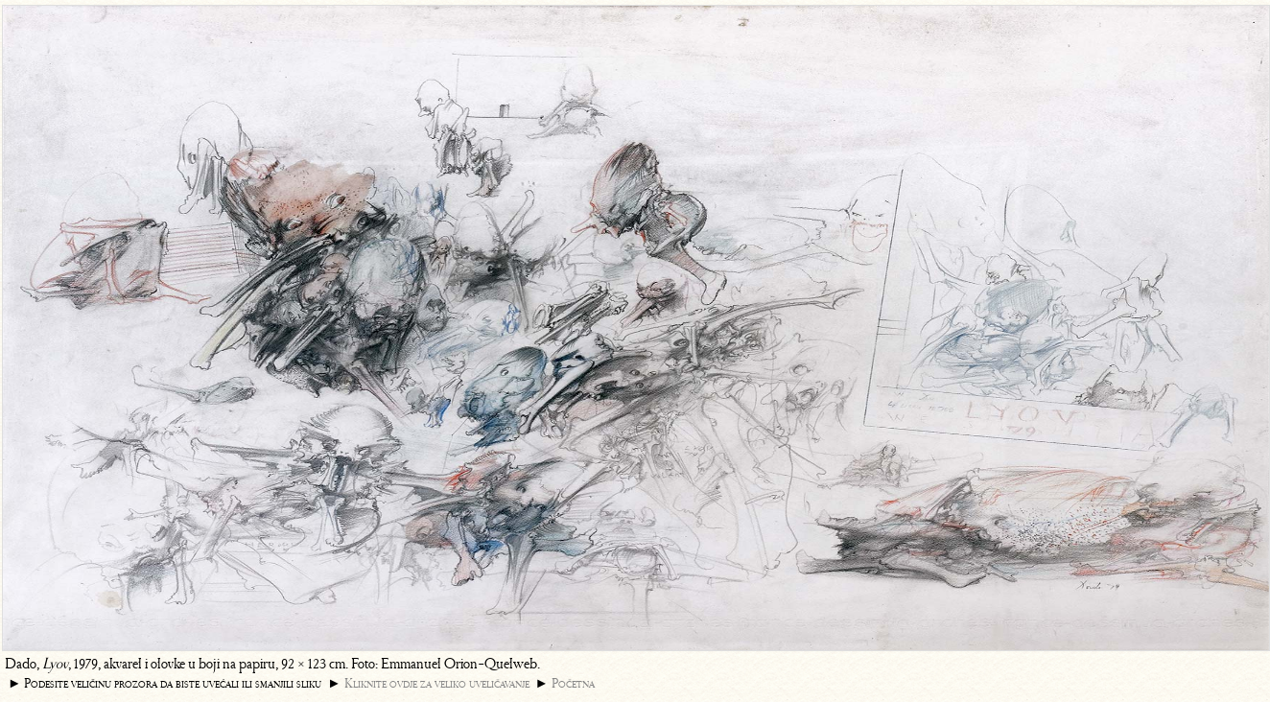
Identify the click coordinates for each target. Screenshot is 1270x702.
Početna (573, 683)
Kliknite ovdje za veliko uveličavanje (436, 683)
